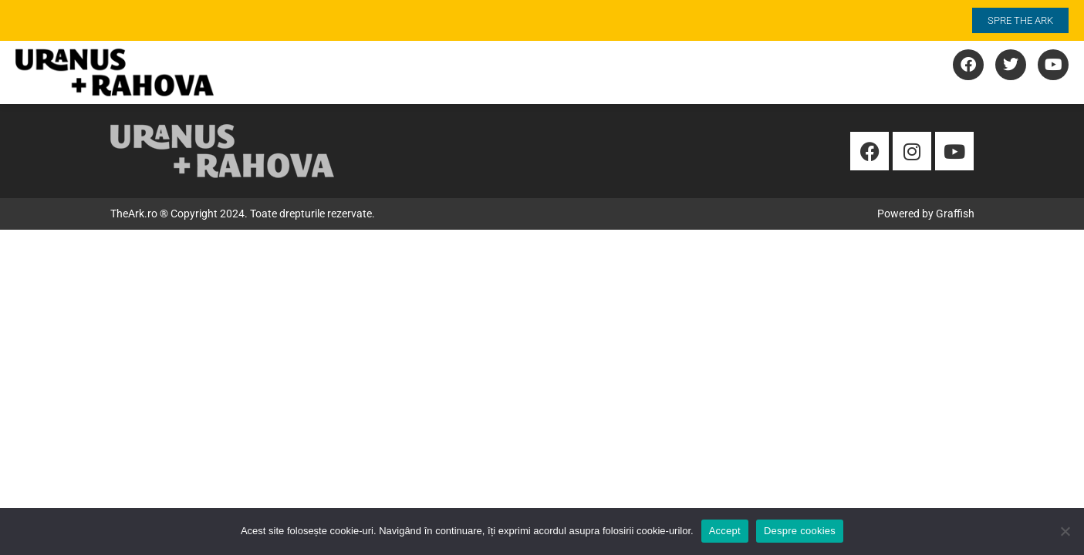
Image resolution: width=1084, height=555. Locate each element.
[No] (1064, 531)
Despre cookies (800, 530)
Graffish (955, 213)
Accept (725, 530)
